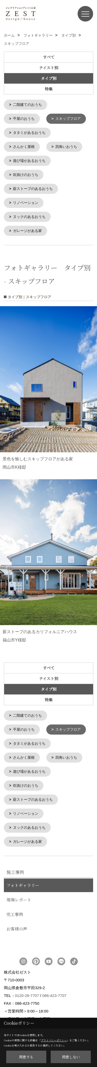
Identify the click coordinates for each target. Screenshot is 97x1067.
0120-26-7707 (27, 990)
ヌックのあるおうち (29, 215)
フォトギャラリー (22, 880)
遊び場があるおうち (29, 160)
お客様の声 (16, 924)
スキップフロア (68, 118)
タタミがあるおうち (29, 132)
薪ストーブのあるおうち (33, 187)
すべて (49, 57)
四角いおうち (66, 146)
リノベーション (25, 201)
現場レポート (18, 895)
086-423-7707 (54, 990)
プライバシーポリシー (54, 1040)
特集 (49, 89)
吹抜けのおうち (25, 173)
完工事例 (14, 909)
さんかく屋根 (24, 146)
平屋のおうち (24, 118)
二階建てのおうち (27, 104)
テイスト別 (48, 67)
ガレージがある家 (27, 228)
